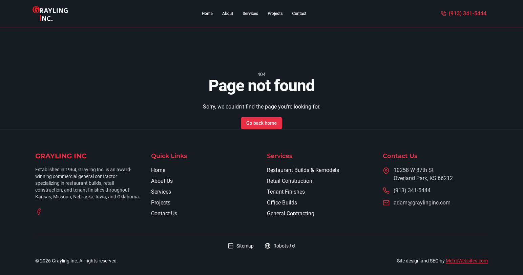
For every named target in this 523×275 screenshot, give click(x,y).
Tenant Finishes (286, 192)
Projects (275, 13)
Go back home (261, 123)
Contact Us (164, 213)
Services (250, 13)
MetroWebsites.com (467, 260)
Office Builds (282, 202)
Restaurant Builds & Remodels (303, 170)
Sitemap (241, 246)
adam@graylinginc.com (422, 202)
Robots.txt (280, 246)
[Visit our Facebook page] (38, 211)
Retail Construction (289, 181)
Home (207, 13)
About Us (162, 181)
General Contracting (290, 213)
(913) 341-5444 (412, 190)
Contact (299, 13)
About (227, 13)
